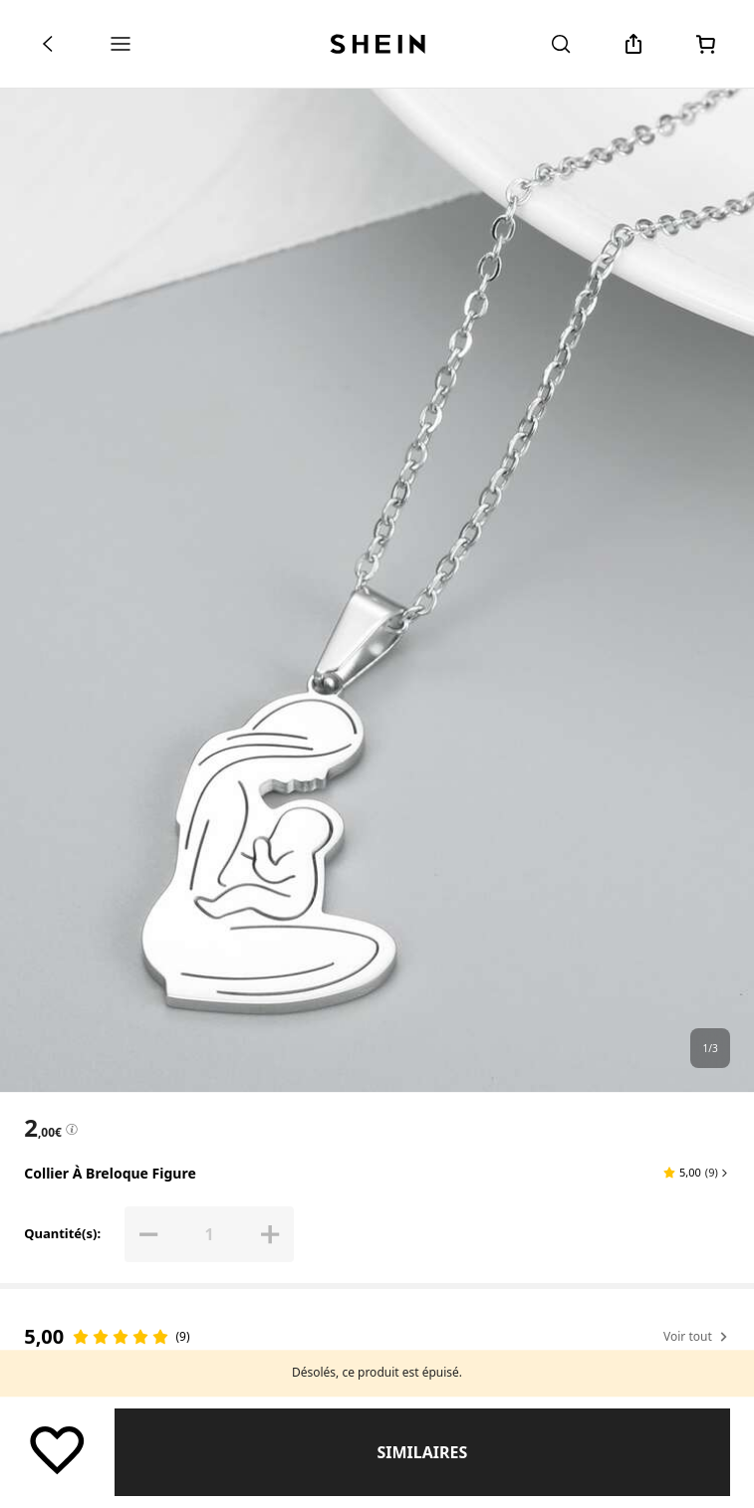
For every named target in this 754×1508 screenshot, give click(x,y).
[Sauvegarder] (57, 1448)
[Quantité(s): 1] (209, 1234)
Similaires (422, 1452)
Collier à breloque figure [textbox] (110, 1173)
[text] (43, 1128)
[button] (696, 1173)
